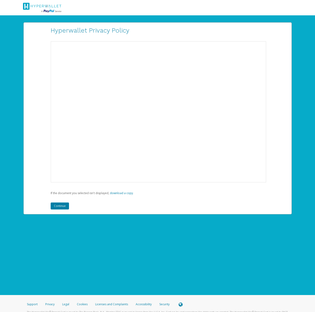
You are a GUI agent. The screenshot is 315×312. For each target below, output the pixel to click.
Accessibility (144, 304)
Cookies (82, 304)
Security (164, 304)
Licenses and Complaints (112, 304)
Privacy (50, 304)
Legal (65, 304)
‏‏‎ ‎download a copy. (121, 193)
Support (32, 304)
